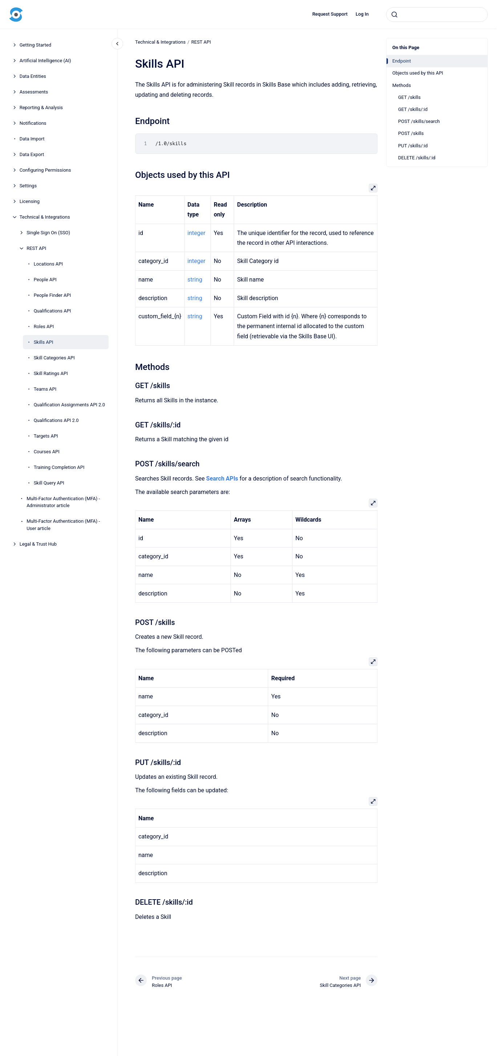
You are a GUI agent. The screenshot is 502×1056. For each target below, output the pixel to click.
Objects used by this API (417, 73)
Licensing (30, 201)
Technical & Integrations (45, 217)
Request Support (330, 14)
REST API (36, 248)
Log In (362, 14)
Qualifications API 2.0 (56, 420)
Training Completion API (59, 467)
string (194, 279)
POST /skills (411, 133)
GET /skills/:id (413, 109)
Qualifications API (52, 311)
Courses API (47, 451)
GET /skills (409, 97)
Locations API (48, 264)
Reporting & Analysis (41, 107)
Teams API (45, 389)
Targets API (46, 436)
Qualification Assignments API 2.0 (69, 404)
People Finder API (52, 295)
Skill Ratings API (51, 373)
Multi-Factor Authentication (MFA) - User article (63, 524)
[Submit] (394, 14)
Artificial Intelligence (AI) (45, 60)
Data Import (32, 139)
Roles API (44, 326)
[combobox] (436, 14)
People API (45, 279)
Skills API (43, 342)
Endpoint (401, 61)
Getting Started (35, 45)
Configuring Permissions (45, 170)
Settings (28, 185)
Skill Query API (49, 483)
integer (196, 233)
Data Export (32, 154)
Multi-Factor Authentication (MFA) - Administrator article (63, 502)
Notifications (33, 123)
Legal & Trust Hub (38, 544)
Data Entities (33, 76)
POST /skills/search (419, 121)
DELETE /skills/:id (417, 157)
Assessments (34, 92)
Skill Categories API (54, 357)
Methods (401, 85)
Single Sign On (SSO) (48, 232)
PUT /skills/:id (413, 145)
